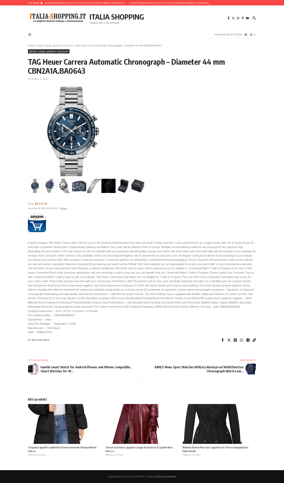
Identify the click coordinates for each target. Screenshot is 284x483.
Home (31, 45)
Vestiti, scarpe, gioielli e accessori (55, 45)
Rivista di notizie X (167, 476)
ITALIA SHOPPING (116, 16)
